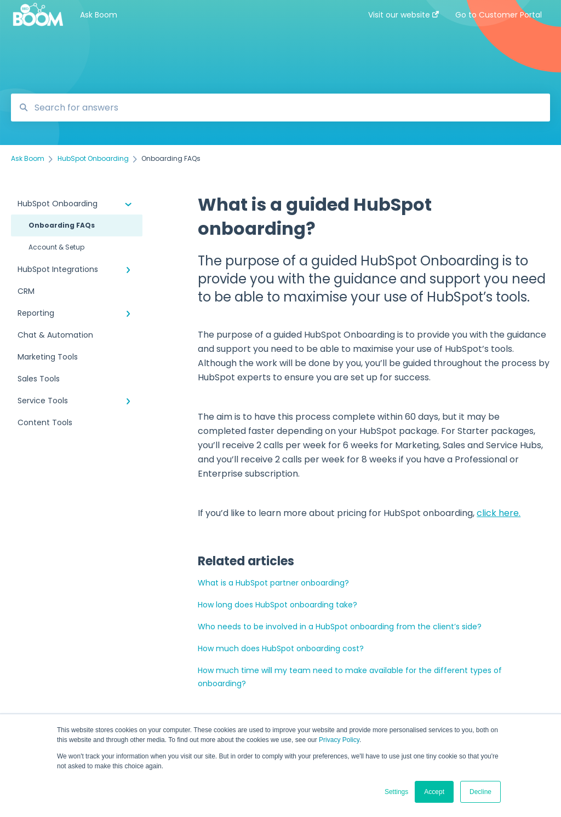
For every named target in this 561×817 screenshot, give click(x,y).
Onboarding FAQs (61, 225)
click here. (498, 513)
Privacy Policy (339, 740)
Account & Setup (56, 247)
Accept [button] (434, 792)
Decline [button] (480, 792)
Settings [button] (396, 792)
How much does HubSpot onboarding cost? (281, 648)
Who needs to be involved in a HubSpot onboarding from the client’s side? (340, 626)
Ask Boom (98, 14)
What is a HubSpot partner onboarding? (273, 582)
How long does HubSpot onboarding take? (277, 604)
